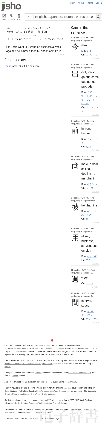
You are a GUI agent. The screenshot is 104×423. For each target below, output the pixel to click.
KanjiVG (47, 400)
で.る (89, 92)
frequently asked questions (16, 351)
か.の (89, 215)
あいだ (90, 311)
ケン (96, 318)
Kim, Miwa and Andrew (40, 345)
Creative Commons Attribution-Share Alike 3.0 (40, 403)
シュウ (89, 283)
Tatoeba (61, 54)
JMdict (23, 360)
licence (8, 366)
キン (96, 54)
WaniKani (72, 382)
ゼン (88, 146)
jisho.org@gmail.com (49, 348)
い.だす (85, 103)
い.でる (91, 99)
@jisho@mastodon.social (15, 348)
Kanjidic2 (30, 360)
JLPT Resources (47, 418)
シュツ (89, 107)
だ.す (89, 96)
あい (89, 315)
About (81, 3)
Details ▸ (95, 58)
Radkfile (50, 360)
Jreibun (15, 376)
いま (89, 50)
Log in (99, 3)
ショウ (89, 188)
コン (88, 54)
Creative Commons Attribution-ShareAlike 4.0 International (29, 394)
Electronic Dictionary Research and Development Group (28, 363)
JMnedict (39, 360)
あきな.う (92, 184)
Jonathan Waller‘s (32, 418)
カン (88, 318)
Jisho (11, 6)
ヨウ (88, 260)
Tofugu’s (40, 382)
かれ (89, 211)
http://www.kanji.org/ (46, 391)
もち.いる (92, 256)
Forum (72, 3)
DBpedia (35, 409)
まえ (89, 139)
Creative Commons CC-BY (79, 373)
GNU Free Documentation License (36, 412)
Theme (89, 3)
